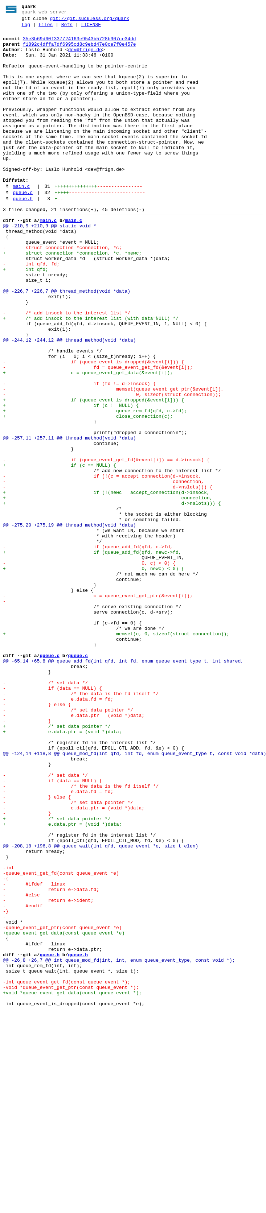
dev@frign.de (85, 56)
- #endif (22, 1081)
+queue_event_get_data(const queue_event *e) (63, 1113)
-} (6, 1087)
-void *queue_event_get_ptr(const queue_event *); (71, 1179)
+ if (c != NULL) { (71, 480)
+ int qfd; (25, 317)
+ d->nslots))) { (112, 598)
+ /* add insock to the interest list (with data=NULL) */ (91, 376)
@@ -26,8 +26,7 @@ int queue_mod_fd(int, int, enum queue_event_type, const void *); (119, 1146)
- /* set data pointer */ (68, 846)
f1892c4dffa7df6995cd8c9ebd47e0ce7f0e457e (79, 49)
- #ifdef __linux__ (37, 1055)
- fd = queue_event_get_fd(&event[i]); (98, 435)
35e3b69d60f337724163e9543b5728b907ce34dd (79, 43)
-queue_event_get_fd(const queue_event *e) (61, 1042)
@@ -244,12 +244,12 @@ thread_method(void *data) (69, 402)
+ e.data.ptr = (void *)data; (62, 872)
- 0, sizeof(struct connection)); (112, 467)
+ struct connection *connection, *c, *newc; (72, 297)
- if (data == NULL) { (52, 820)
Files (45, 28)
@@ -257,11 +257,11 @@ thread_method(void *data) (69, 519)
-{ (6, 1048)
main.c (21, 220)
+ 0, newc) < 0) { (93, 676)
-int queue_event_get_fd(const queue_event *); (66, 1172)
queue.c (23, 227)
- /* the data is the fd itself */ (81, 826)
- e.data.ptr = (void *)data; (73, 852)
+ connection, (107, 591)
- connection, (103, 572)
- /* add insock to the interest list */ (66, 369)
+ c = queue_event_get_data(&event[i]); (88, 441)
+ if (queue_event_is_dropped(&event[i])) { (93, 474)
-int (8, 1035)
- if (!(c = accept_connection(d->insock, (102, 565)
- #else (21, 1068)
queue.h (23, 234)
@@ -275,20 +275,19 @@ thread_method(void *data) (69, 624)
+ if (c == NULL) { (59, 552)
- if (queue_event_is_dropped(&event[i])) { (93, 428)
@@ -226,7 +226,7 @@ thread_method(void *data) (66, 343)
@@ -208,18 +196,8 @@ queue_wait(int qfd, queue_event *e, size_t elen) (100, 1009)
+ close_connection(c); (88, 493)
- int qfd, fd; (31, 311)
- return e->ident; (48, 1074)
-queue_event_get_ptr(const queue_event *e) (62, 1107)
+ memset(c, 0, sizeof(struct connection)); (116, 754)
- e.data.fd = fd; (58, 833)
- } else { (37, 839)
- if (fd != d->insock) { (79, 454)
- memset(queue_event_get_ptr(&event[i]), (113, 461)
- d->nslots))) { (107, 578)
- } (27, 859)
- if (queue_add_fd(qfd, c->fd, (88, 650)
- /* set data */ (45, 813)
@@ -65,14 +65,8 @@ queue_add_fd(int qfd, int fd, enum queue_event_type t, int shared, (123, 787)
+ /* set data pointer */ (56, 865)
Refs (67, 28)
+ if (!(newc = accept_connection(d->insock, (106, 585)
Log (26, 28)
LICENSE (91, 28)
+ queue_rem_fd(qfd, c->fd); (95, 487)
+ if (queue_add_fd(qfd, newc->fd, (92, 656)
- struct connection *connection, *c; (62, 291)
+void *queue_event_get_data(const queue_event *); (72, 1185)
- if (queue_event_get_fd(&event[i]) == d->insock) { (106, 545)
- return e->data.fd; (51, 1061)
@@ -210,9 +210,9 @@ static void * (49, 265)
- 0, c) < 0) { (89, 670)
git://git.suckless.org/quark (89, 20)
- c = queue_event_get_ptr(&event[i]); (98, 709)
